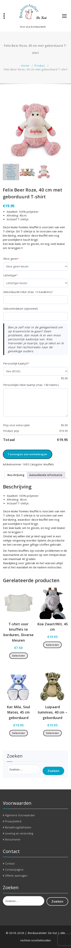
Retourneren (12, 839)
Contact (10, 863)
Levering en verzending (19, 833)
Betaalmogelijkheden (18, 827)
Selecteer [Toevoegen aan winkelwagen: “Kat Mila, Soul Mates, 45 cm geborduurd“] (18, 733)
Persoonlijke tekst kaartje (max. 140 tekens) (31, 385)
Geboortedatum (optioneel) (20, 308)
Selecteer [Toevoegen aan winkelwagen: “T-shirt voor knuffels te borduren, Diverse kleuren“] (18, 655)
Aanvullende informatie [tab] (45, 475)
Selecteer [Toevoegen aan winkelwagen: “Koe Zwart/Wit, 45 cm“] (52, 645)
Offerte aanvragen (16, 875)
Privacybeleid (13, 821)
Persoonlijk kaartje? (16, 363)
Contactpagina (14, 869)
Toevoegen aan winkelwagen (27, 454)
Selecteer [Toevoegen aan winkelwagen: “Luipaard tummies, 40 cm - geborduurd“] (52, 733)
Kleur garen (11, 258)
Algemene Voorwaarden (20, 815)
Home (25, 65)
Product (39, 65)
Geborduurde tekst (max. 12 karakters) (28, 292)
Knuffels (48, 464)
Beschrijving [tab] (15, 475)
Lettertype (10, 275)
